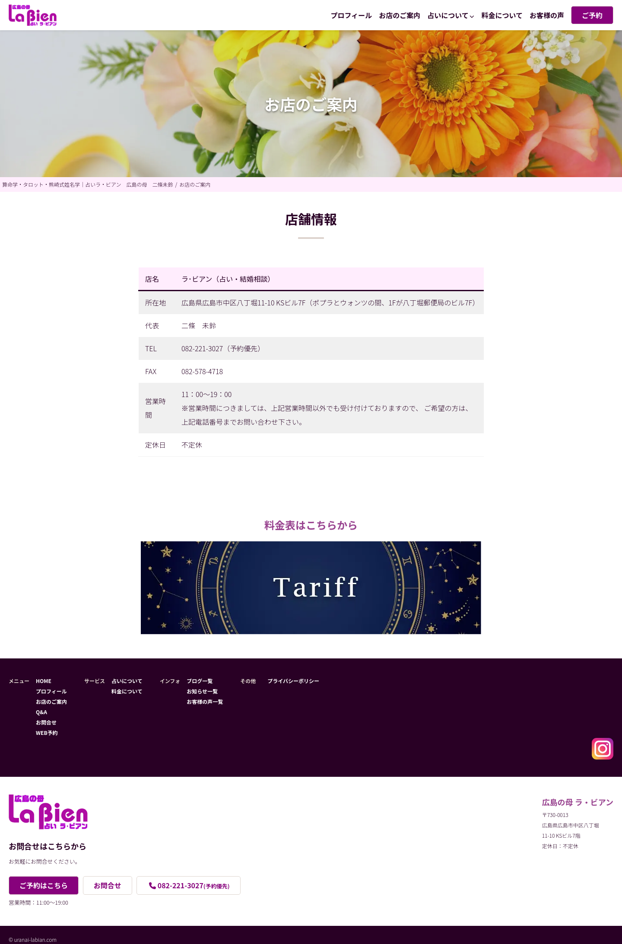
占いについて (448, 15)
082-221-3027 (194, 885)
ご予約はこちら (43, 885)
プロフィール (351, 15)
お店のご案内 (399, 15)
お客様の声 (547, 15)
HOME (43, 680)
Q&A (41, 711)
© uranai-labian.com (33, 939)
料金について (502, 15)
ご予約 (592, 15)
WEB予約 (47, 732)
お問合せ (46, 722)
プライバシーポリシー (293, 680)
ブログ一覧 (200, 680)
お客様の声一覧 (205, 701)
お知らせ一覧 (202, 691)
